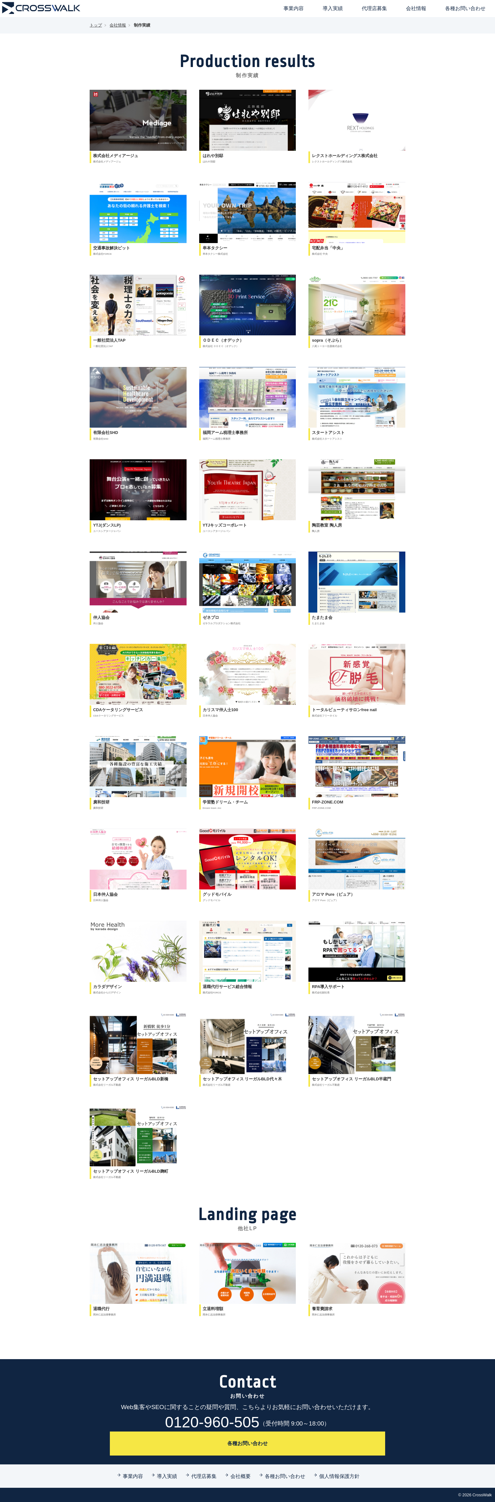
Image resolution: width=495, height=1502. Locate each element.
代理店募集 (374, 8)
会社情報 (416, 8)
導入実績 (333, 8)
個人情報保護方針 (339, 1476)
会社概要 (240, 1476)
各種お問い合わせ (465, 8)
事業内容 (293, 8)
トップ (96, 25)
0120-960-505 (247, 1422)
